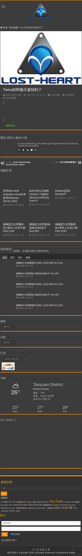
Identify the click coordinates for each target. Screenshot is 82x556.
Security (72, 505)
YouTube (56, 501)
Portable (67, 502)
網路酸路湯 (21, 502)
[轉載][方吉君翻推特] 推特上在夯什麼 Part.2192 (39, 305)
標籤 (28, 257)
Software (45, 502)
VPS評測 (15, 505)
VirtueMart (5, 511)
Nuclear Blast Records (31, 504)
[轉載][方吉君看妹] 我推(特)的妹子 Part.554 (39, 227)
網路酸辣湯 (47, 505)
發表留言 (70, 95)
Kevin (72, 552)
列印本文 (10, 125)
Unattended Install (34, 508)
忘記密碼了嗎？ (9, 540)
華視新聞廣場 (21, 508)
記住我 (15, 534)
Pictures (29, 502)
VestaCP (55, 505)
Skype (5, 505)
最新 (4, 257)
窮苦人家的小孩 (13, 95)
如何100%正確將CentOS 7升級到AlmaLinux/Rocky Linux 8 (39, 195)
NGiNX (12, 511)
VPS (72, 502)
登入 (29, 251)
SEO (43, 508)
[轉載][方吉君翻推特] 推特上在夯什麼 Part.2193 (66, 227)
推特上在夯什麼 (63, 507)
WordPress (64, 505)
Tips (10, 505)
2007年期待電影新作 (67, 162)
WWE (17, 511)
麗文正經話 (37, 502)
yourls (13, 508)
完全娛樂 (13, 27)
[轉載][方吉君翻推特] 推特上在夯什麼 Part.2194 (14, 227)
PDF (10, 502)
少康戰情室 (50, 508)
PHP (14, 502)
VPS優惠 (4, 502)
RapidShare (5, 508)
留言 (20, 257)
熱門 (12, 257)
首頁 (4, 27)
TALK (75, 508)
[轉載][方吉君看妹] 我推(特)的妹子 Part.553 (37, 295)
